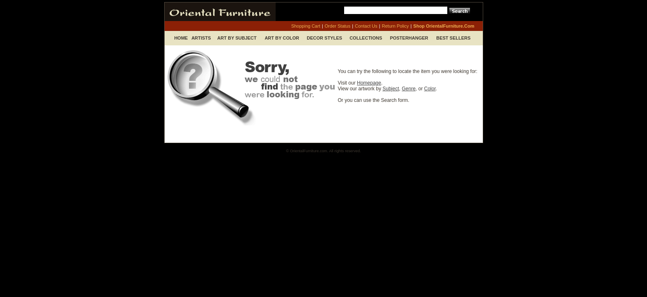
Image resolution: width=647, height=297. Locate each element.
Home (181, 37)
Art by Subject (237, 37)
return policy (395, 26)
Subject (391, 89)
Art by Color (281, 37)
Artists (201, 37)
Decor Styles (324, 37)
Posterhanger (409, 37)
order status (337, 26)
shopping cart (305, 26)
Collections (365, 37)
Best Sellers (453, 37)
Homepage (369, 83)
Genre (409, 89)
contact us (366, 26)
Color (430, 89)
